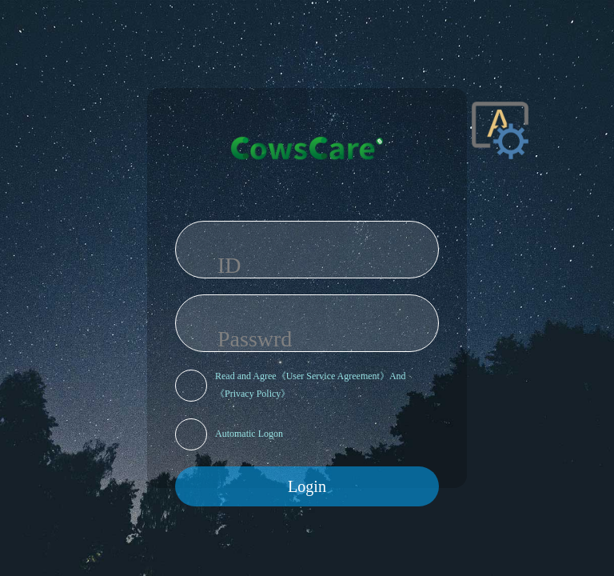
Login (307, 486)
